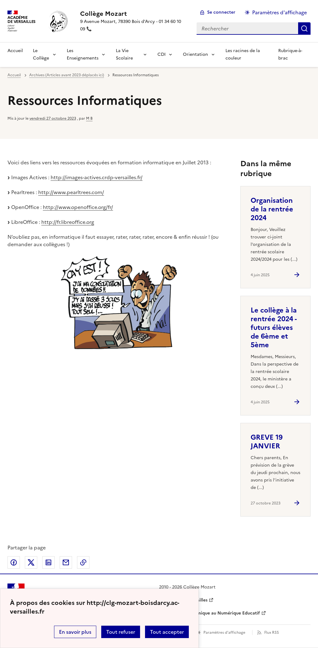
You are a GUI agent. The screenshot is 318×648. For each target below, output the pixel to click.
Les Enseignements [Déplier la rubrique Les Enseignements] (82, 54)
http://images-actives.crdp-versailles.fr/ (97, 177)
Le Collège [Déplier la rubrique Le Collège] (41, 54)
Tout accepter (167, 632)
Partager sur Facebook (13, 562)
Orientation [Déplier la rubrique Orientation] (195, 54)
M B (89, 118)
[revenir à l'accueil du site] (133, 13)
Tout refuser (120, 632)
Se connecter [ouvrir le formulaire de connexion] (221, 12)
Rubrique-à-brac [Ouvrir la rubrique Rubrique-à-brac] (290, 54)
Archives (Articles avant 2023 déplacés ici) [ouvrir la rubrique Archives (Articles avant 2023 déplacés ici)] (66, 75)
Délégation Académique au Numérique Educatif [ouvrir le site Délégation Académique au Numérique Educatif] (209, 613)
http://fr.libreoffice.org (67, 222)
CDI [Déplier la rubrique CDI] (161, 54)
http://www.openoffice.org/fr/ (78, 207)
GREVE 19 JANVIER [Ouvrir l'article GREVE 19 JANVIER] (267, 441)
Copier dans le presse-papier (83, 562)
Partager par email (66, 562)
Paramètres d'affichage (224, 632)
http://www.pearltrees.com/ (71, 192)
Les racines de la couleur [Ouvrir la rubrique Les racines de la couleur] (242, 54)
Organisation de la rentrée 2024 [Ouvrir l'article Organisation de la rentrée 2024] (272, 209)
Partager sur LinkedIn (48, 562)
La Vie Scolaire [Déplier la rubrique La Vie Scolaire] (124, 54)
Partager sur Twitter (31, 562)
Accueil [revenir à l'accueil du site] (15, 50)
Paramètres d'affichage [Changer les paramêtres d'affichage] (279, 12)
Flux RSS (271, 632)
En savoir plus (75, 632)
